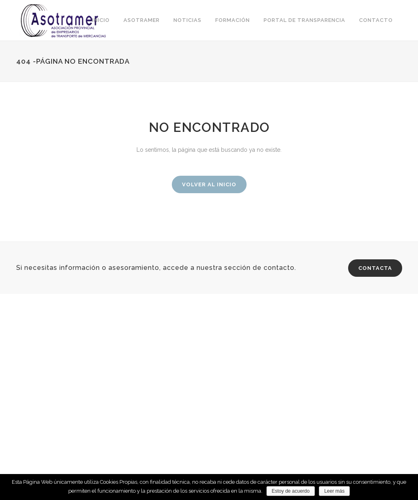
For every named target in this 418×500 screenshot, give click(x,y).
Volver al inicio (209, 184)
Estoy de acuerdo (291, 491)
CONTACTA (375, 268)
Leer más (334, 491)
